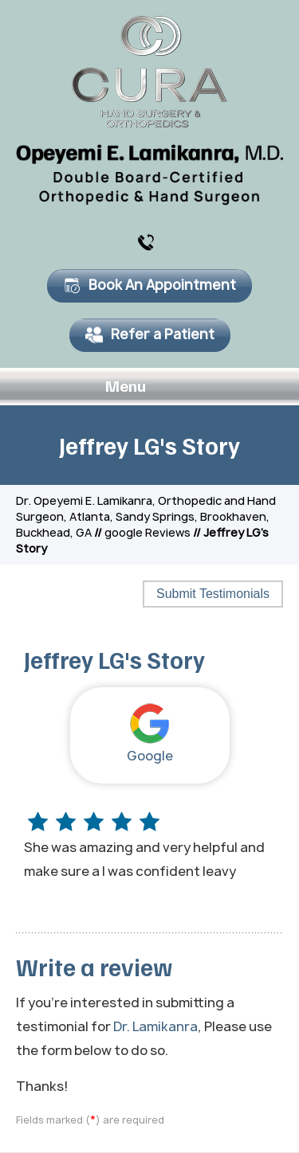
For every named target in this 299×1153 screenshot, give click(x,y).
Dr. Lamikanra (155, 1026)
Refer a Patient (149, 334)
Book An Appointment (149, 285)
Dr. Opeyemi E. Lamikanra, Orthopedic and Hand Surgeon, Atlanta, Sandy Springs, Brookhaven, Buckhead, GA (146, 516)
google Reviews (147, 532)
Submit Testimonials (212, 593)
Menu (145, 387)
